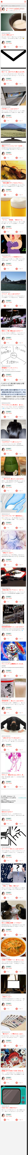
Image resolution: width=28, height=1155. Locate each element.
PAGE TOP (25, 1151)
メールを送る (10, 10)
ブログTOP (5, 5)
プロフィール (17, 10)
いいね (20, 46)
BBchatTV (13, 1)
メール (7, 46)
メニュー (25, 1)
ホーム (1, 1)
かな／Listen (13, 42)
